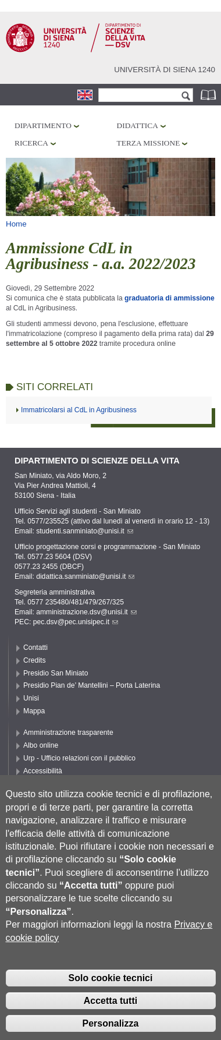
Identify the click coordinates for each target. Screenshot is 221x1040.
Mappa (34, 711)
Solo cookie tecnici (111, 998)
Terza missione (148, 143)
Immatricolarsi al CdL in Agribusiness (79, 410)
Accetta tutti (110, 1020)
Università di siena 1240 (164, 69)
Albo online (40, 745)
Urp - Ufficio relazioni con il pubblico (79, 758)
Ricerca (31, 143)
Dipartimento (43, 125)
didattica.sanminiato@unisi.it (85, 576)
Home (16, 224)
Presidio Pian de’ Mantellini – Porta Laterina (91, 685)
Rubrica (209, 94)
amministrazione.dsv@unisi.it (86, 612)
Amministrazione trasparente (68, 732)
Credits (34, 660)
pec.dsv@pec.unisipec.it (75, 622)
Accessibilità (42, 771)
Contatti (35, 647)
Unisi (31, 698)
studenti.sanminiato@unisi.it (84, 531)
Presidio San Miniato (55, 673)
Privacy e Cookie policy (60, 784)
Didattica (137, 125)
